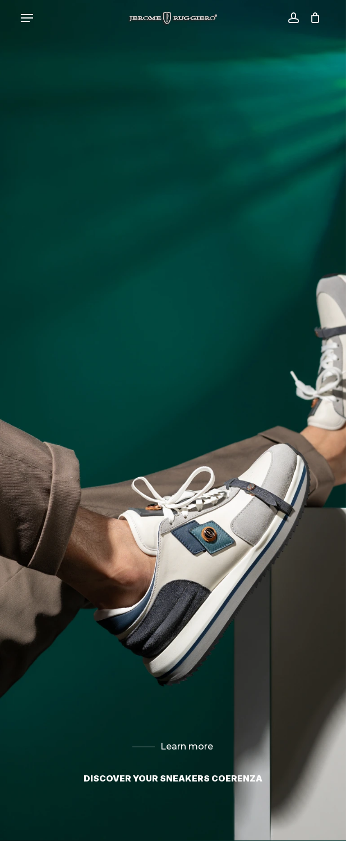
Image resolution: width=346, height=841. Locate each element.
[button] (27, 18)
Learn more (172, 746)
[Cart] (313, 18)
